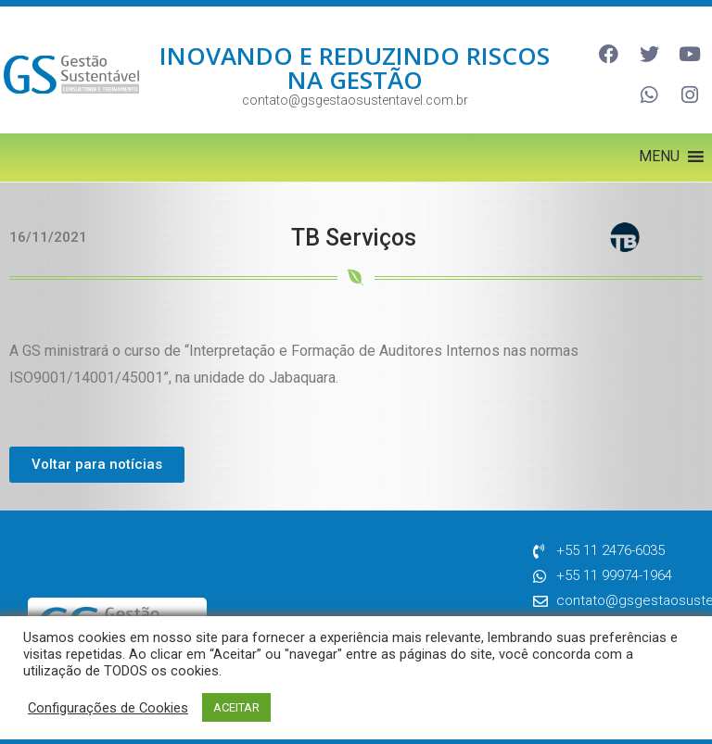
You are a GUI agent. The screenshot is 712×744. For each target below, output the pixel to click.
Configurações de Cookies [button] (108, 708)
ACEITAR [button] (236, 707)
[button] (659, 146)
